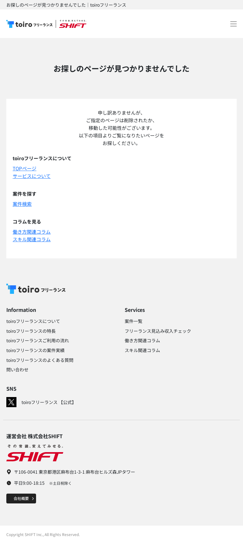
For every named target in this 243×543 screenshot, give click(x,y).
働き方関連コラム (32, 231)
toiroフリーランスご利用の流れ (37, 340)
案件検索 (22, 203)
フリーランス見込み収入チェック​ (158, 331)
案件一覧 (133, 321)
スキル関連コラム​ (142, 350)
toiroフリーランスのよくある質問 (39, 360)
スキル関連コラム (32, 239)
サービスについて (32, 176)
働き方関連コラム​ (142, 340)
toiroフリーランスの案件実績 (35, 350)
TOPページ (24, 168)
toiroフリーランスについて (33, 321)
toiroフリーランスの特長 (31, 331)
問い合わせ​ (17, 369)
